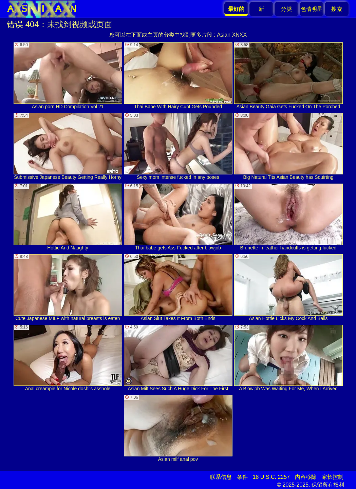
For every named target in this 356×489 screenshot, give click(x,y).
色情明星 (311, 9)
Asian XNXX (232, 35)
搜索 (336, 9)
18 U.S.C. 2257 (271, 477)
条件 (242, 477)
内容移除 (306, 477)
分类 (286, 9)
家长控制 (332, 477)
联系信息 (221, 477)
